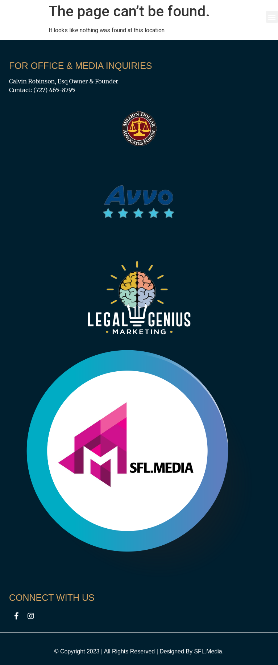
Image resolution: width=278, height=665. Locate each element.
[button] (272, 17)
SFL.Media (208, 651)
